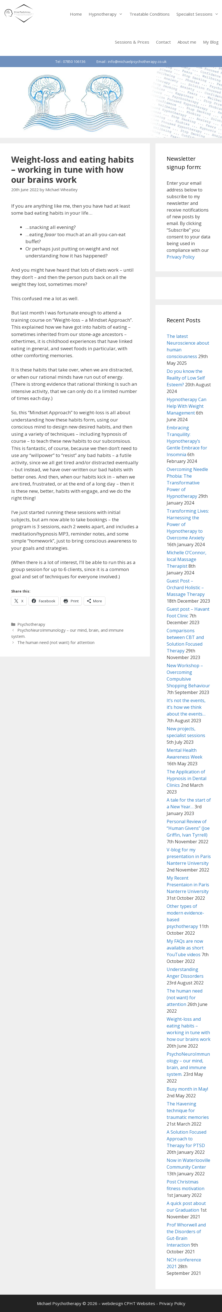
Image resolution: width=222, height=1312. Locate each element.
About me (187, 42)
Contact (163, 42)
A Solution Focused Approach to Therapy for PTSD (186, 1138)
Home (76, 14)
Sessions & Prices (132, 42)
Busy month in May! (187, 1089)
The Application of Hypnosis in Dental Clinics (186, 778)
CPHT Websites (139, 1303)
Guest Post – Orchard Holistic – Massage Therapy (186, 587)
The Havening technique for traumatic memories (188, 1110)
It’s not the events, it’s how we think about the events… (186, 707)
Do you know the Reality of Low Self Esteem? (186, 378)
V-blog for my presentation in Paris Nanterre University (189, 856)
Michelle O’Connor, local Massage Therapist (186, 559)
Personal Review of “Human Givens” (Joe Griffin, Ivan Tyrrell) (188, 828)
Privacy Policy (181, 257)
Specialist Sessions (199, 14)
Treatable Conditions (149, 14)
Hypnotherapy (107, 14)
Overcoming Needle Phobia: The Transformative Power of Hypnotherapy (187, 482)
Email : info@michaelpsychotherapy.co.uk (131, 61)
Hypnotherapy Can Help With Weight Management (186, 406)
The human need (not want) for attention (56, 642)
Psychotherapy (31, 624)
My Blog (211, 42)
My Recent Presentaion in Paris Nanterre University (188, 884)
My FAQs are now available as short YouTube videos (185, 948)
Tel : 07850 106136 (70, 61)
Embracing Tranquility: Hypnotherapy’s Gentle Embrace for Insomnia (187, 441)
